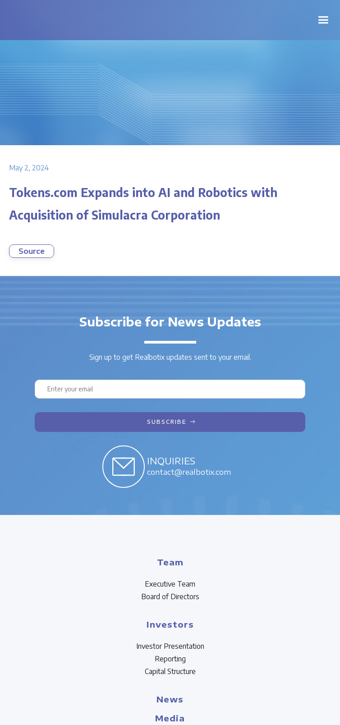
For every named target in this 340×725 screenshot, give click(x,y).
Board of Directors (170, 596)
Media (170, 718)
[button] (323, 20)
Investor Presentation (170, 646)
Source (31, 251)
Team (170, 562)
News (170, 699)
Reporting (170, 658)
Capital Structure (170, 671)
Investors (170, 624)
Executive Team (170, 583)
